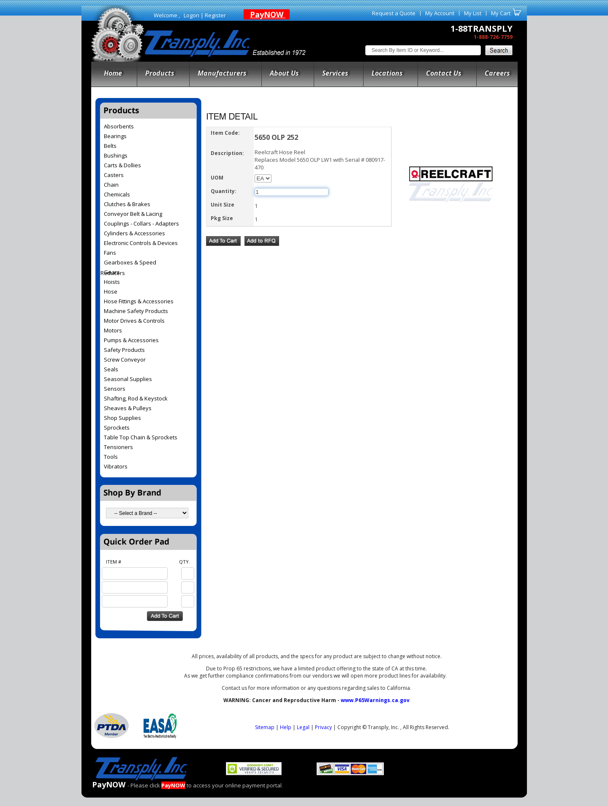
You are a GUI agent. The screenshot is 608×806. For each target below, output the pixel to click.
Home (113, 73)
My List (472, 13)
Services (335, 73)
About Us (284, 73)
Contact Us (443, 73)
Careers (497, 73)
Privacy (323, 727)
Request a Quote (393, 13)
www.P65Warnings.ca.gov (375, 700)
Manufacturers (222, 73)
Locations (387, 73)
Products (159, 73)
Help (285, 727)
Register (215, 15)
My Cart (500, 13)
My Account (439, 13)
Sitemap (264, 727)
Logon (191, 15)
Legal (303, 727)
